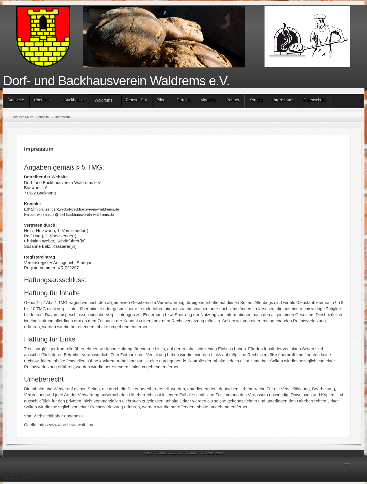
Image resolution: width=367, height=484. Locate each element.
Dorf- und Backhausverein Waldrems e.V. (116, 80)
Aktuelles (208, 100)
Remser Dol (136, 100)
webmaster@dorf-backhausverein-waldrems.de (75, 215)
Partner (232, 100)
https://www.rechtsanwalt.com (67, 424)
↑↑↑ (347, 464)
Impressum (283, 100)
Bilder (162, 100)
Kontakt (256, 100)
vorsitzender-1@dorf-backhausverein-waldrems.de (78, 209)
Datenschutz (314, 100)
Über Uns (42, 100)
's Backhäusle (72, 100)
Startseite (15, 100)
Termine (183, 100)
